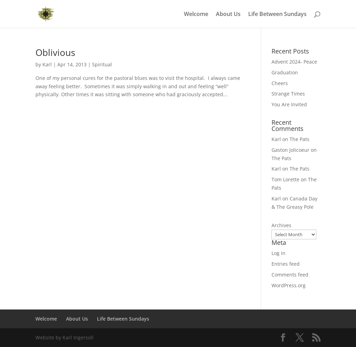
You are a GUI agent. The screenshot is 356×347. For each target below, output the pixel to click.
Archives (281, 225)
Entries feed (286, 264)
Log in (278, 253)
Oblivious (55, 52)
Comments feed (290, 274)
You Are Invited (289, 104)
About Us (228, 14)
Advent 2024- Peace (294, 61)
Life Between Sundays (277, 14)
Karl (47, 64)
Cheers (280, 83)
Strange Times (288, 93)
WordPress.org (289, 285)
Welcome (196, 14)
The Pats (299, 139)
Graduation (285, 72)
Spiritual (102, 64)
